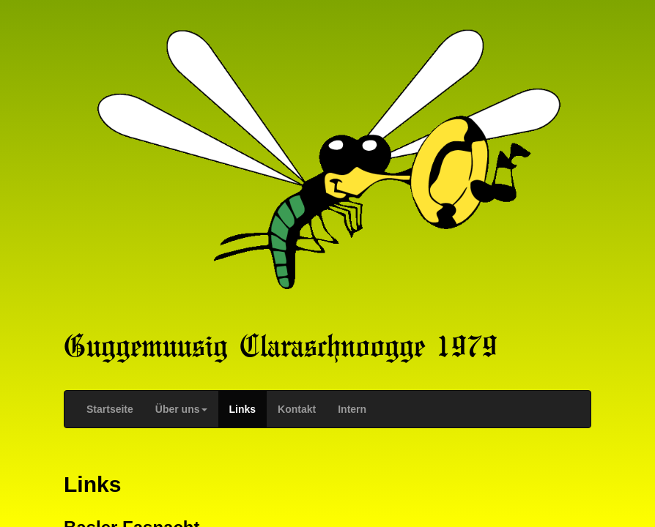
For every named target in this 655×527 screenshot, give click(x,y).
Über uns (181, 409)
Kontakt (297, 409)
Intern (352, 409)
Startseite (109, 409)
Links (242, 409)
